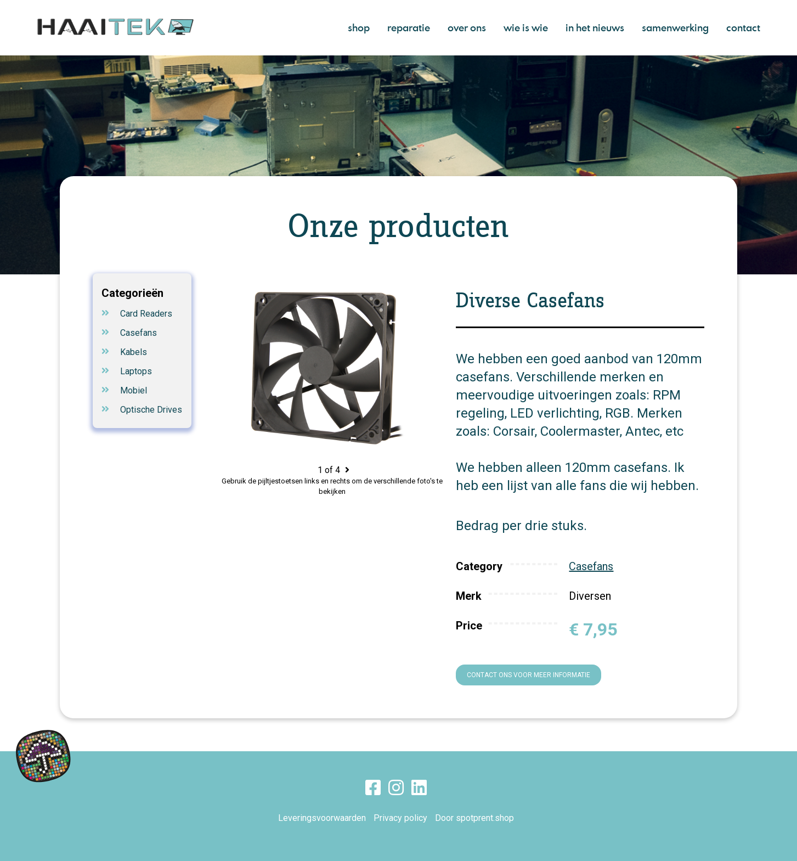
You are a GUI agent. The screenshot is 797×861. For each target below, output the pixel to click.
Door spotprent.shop (474, 818)
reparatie (408, 27)
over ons (467, 27)
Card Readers (146, 313)
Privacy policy (400, 818)
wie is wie (526, 27)
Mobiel (133, 390)
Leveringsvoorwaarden (322, 818)
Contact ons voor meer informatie (528, 675)
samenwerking (675, 27)
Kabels (133, 352)
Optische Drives (151, 409)
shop (359, 27)
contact (743, 27)
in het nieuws (595, 27)
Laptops (136, 371)
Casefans (138, 333)
